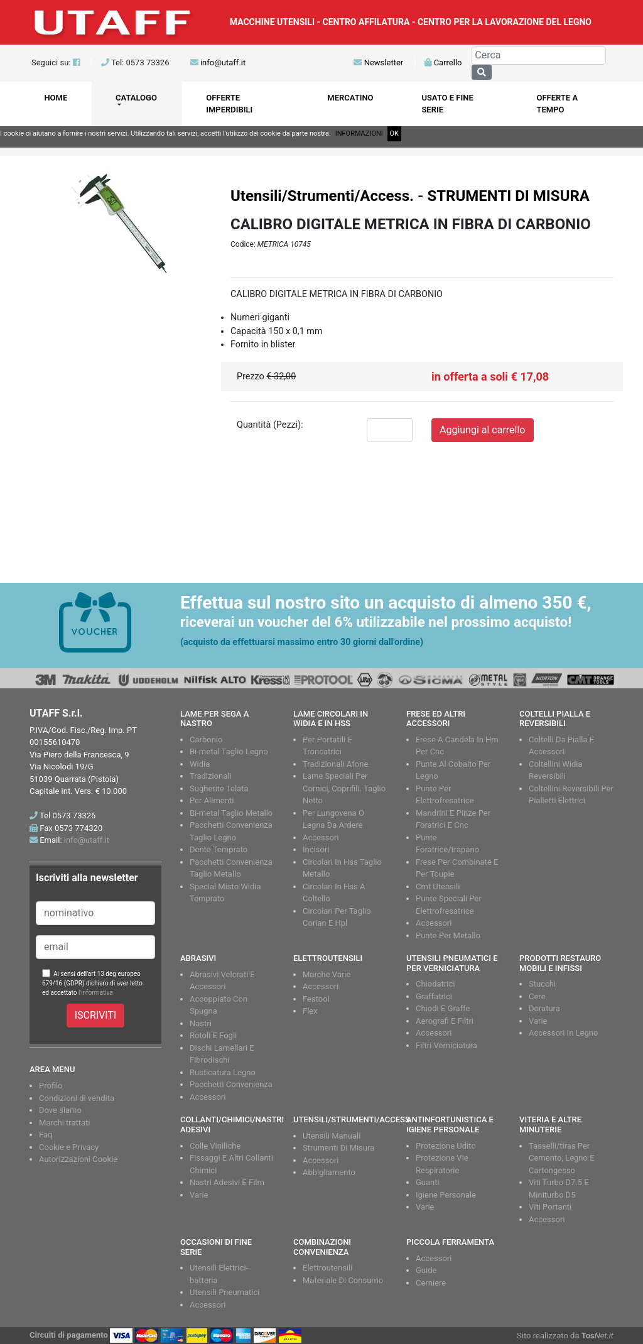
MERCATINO (350, 97)
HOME (55, 97)
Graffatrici (434, 996)
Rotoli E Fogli (213, 1035)
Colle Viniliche (215, 1146)
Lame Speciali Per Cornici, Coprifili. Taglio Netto (344, 788)
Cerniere (431, 1282)
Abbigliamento (329, 1172)
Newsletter (378, 62)
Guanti (428, 1182)
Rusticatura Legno (223, 1072)
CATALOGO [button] (136, 97)
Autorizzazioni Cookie (78, 1159)
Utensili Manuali (331, 1136)
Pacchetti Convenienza (231, 1084)
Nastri (201, 1023)
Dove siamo (60, 1110)
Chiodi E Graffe (443, 1008)
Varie (538, 1021)
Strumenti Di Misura (338, 1147)
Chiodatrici (435, 984)
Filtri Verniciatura (446, 1045)
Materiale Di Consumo (343, 1280)
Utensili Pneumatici (224, 1292)
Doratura (544, 1008)
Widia (200, 764)
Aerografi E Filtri (444, 1021)
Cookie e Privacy (69, 1147)
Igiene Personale (446, 1195)
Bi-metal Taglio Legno (229, 751)
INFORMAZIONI (359, 133)
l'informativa (95, 992)
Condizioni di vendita (76, 1098)
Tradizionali (211, 776)
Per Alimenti (212, 800)
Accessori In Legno (563, 1033)
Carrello (443, 62)
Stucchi (542, 984)
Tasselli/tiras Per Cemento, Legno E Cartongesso (562, 1158)
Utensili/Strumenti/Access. (322, 196)
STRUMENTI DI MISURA (508, 196)
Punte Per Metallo (448, 935)
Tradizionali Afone (335, 764)
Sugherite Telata (219, 788)
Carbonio (206, 739)
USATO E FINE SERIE (447, 104)
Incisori (316, 849)
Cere (537, 996)
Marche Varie (326, 974)
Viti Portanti (550, 1206)
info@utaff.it (223, 62)
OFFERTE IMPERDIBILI (229, 104)
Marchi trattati (64, 1122)
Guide (426, 1270)
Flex (310, 1011)
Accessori (320, 837)
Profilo (51, 1085)
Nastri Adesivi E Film (227, 1182)
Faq (45, 1134)
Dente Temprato (218, 849)
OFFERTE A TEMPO (557, 104)
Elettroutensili (327, 1267)
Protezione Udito (446, 1146)
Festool (316, 999)
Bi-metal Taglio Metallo (231, 813)
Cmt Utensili (438, 886)
